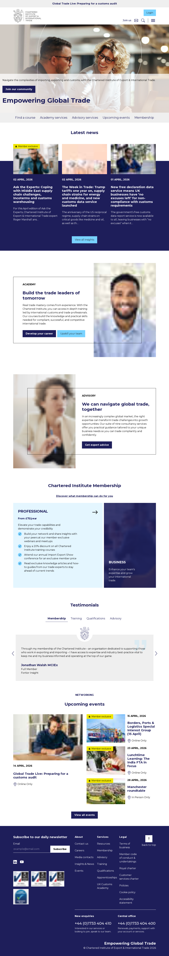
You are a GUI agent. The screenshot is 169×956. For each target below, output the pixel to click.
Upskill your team (71, 333)
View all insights (84, 239)
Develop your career (39, 333)
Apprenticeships (107, 877)
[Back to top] (148, 838)
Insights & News (84, 864)
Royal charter (127, 868)
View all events (84, 815)
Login (149, 12)
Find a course (25, 118)
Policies (123, 885)
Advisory (115, 618)
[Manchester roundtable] (121, 791)
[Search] (143, 21)
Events (79, 870)
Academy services (53, 118)
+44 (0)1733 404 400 (136, 923)
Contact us (81, 843)
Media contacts (84, 857)
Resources (103, 843)
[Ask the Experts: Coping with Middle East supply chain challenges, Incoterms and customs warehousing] (35, 183)
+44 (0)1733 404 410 (93, 923)
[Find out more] (57, 545)
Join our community (19, 89)
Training (76, 618)
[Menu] (153, 21)
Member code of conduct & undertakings (128, 858)
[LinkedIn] (15, 862)
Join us (127, 20)
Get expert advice (97, 445)
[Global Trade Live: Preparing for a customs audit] (48, 750)
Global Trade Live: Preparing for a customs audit (84, 3)
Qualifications (96, 618)
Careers (79, 850)
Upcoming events (116, 118)
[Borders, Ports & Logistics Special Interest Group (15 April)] (121, 728)
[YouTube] (22, 862)
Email (16, 843)
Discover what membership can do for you (84, 496)
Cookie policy (127, 892)
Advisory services (85, 118)
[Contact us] (136, 20)
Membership (144, 118)
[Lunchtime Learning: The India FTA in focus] (121, 760)
